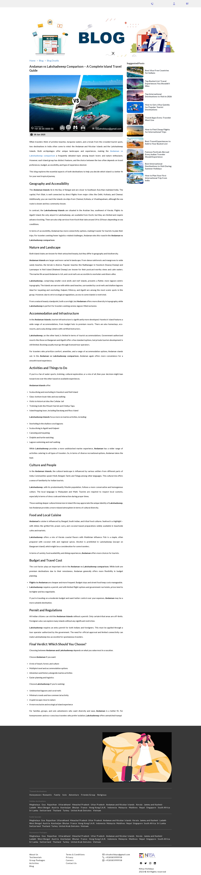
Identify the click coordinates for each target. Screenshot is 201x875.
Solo (65, 795)
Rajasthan (52, 804)
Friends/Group (89, 795)
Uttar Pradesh (98, 804)
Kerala (140, 804)
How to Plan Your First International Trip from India (156, 178)
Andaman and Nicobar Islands (121, 804)
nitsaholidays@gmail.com (117, 854)
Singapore (152, 807)
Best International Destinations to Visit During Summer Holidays (158, 166)
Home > (33, 60)
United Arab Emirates (82, 810)
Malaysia (123, 807)
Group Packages (22, 11)
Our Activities (187, 11)
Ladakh (33, 807)
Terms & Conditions (75, 854)
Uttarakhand (65, 804)
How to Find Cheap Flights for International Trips (157, 130)
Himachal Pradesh (81, 804)
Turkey (67, 810)
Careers (70, 860)
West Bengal (45, 807)
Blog (31, 866)
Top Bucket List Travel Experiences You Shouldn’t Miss (157, 83)
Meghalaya (35, 804)
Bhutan (76, 807)
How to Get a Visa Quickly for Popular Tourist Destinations (157, 107)
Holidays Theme (167, 11)
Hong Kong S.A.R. (98, 807)
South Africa (165, 807)
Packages (9, 11)
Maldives (134, 807)
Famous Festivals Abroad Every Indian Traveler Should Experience (157, 154)
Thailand (58, 810)
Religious (103, 795)
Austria (56, 807)
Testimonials (35, 857)
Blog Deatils (53, 60)
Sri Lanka (34, 810)
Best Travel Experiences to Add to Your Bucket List (158, 142)
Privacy (69, 857)
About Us (33, 854)
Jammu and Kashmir (154, 804)
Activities (34, 863)
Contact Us (71, 863)
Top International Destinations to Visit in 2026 (158, 95)
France (85, 807)
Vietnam (98, 810)
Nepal (142, 807)
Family (58, 795)
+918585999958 (113, 857)
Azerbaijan (66, 807)
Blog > (42, 60)
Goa (44, 804)
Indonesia (112, 807)
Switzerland (46, 810)
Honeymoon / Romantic (41, 795)
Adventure (75, 795)
